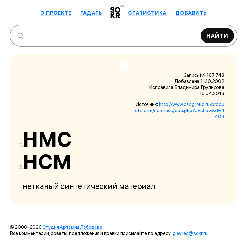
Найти (217, 36)
